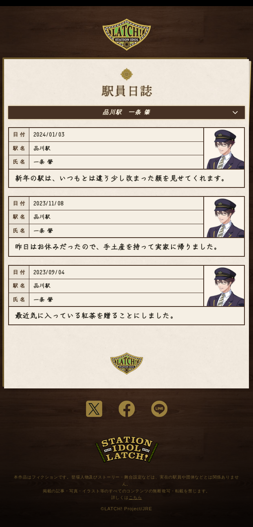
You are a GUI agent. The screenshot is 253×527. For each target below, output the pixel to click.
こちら (135, 497)
